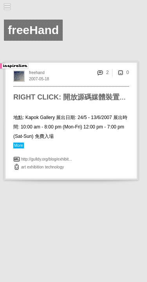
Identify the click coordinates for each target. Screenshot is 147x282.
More (18, 145)
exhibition (35, 167)
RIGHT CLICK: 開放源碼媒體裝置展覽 (73, 97)
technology (54, 167)
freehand (36, 72)
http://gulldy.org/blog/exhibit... (46, 159)
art (23, 167)
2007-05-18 (39, 79)
